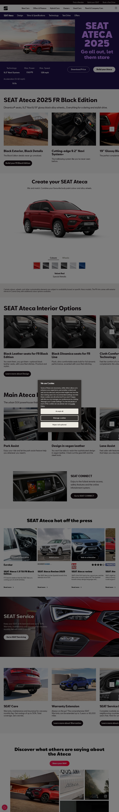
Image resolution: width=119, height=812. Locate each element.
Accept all (59, 411)
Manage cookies (59, 418)
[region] (59, 406)
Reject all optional (59, 425)
